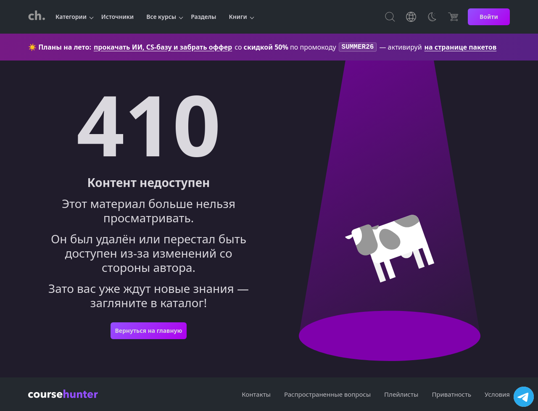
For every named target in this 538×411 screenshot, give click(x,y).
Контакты (256, 394)
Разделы (203, 17)
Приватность (451, 394)
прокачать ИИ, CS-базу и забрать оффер (163, 47)
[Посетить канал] (524, 397)
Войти (489, 17)
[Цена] (453, 17)
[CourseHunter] (36, 16)
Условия (497, 394)
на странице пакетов (461, 47)
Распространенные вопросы (327, 394)
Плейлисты (401, 394)
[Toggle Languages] (411, 17)
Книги (238, 17)
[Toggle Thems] (432, 17)
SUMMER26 (358, 47)
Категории (71, 17)
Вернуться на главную (148, 331)
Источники (117, 17)
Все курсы (161, 17)
